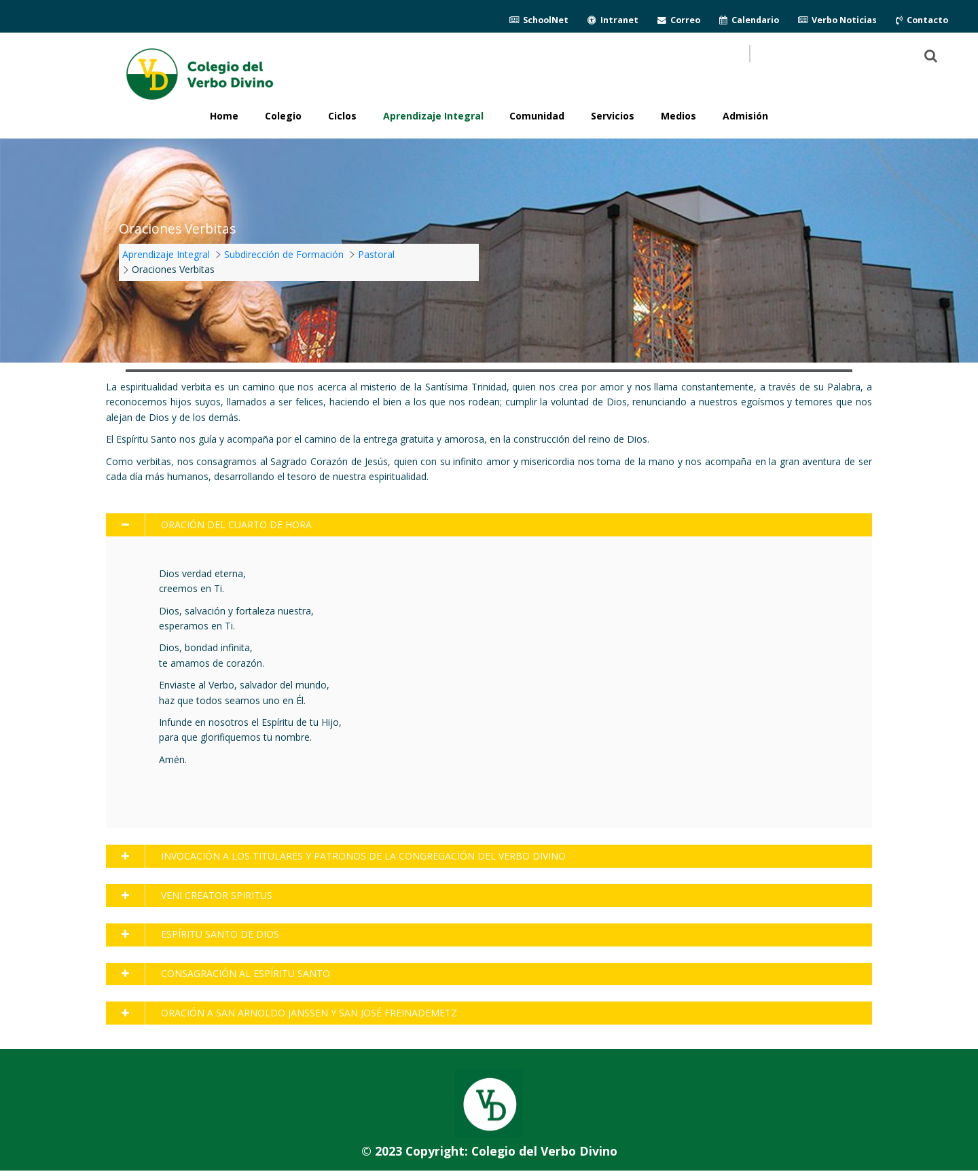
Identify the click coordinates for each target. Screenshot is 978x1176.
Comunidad (536, 115)
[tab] (488, 524)
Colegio (283, 115)
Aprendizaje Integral (433, 115)
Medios (678, 115)
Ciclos (342, 115)
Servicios (612, 115)
